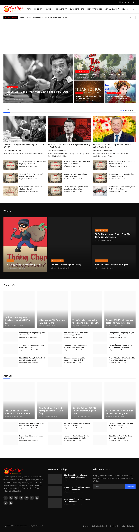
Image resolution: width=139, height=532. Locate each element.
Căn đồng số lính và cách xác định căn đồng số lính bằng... (75, 476)
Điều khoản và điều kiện (99, 526)
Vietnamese (124, 2)
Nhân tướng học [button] (95, 9)
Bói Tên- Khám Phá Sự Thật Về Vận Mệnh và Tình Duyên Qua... (32, 425)
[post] (38, 78)
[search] (134, 9)
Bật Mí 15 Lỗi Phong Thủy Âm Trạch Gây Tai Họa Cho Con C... (32, 359)
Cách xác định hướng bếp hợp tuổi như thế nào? (32, 334)
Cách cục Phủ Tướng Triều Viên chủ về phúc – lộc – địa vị (32, 188)
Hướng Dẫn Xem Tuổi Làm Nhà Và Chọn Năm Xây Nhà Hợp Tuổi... (76, 437)
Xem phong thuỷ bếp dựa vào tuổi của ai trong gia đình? (76, 334)
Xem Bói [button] (126, 9)
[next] (134, 17)
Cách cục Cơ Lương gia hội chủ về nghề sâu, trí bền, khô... (121, 176)
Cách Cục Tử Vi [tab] (130, 110)
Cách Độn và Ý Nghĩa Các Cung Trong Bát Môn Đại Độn (120, 437)
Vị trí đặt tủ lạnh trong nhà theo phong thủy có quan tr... (85, 321)
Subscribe (130, 487)
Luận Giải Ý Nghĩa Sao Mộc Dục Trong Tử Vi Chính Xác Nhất (120, 97)
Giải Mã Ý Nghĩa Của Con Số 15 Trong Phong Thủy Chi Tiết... (120, 347)
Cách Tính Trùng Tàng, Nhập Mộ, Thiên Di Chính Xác (121, 425)
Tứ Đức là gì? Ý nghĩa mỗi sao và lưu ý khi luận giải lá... (31, 176)
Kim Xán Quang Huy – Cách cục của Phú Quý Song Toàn (122, 188)
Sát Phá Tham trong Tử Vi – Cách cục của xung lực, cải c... (76, 188)
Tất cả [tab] (122, 110)
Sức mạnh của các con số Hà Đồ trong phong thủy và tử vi (76, 359)
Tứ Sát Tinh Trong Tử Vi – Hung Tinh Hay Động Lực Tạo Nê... (32, 163)
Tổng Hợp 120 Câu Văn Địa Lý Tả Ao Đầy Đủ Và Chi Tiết (32, 347)
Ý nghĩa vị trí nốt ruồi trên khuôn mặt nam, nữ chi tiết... (77, 488)
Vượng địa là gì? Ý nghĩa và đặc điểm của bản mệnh (75, 176)
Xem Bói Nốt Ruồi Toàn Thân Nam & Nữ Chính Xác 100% (77, 425)
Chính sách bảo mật (117, 526)
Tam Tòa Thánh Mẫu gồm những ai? (113, 265)
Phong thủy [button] (62, 9)
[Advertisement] (69, 35)
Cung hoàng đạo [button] (78, 9)
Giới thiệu (130, 526)
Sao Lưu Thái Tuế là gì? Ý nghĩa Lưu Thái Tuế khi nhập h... (77, 163)
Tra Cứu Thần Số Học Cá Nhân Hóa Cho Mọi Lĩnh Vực (88, 97)
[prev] (130, 17)
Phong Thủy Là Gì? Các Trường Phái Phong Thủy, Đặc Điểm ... (122, 359)
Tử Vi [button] (30, 9)
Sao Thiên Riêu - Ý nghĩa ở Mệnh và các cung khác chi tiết (102, 75)
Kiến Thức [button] (39, 9)
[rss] (11, 503)
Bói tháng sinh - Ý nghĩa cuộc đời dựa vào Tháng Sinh (119, 412)
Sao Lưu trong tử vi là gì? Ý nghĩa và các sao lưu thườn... (122, 163)
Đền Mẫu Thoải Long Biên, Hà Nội (68, 265)
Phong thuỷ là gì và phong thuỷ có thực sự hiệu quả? (121, 334)
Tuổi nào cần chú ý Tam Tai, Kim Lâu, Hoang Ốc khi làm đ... (18, 320)
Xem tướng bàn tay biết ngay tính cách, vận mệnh (77, 500)
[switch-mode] (134, 2)
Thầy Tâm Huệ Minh (13, 99)
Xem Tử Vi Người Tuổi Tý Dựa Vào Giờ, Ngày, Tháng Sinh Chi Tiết (43, 17)
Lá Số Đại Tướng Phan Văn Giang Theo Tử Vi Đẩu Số (23, 146)
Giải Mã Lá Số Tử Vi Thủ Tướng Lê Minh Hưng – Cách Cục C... (68, 146)
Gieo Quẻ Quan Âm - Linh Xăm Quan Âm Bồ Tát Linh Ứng (51, 411)
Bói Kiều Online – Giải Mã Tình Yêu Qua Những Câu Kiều (84, 411)
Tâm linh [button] (50, 9)
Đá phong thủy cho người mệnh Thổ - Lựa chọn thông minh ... (75, 347)
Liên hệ (85, 526)
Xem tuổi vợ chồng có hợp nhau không (31, 437)
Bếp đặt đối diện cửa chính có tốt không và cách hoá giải (119, 321)
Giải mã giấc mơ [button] (112, 9)
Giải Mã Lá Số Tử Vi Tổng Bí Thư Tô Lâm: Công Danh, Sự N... (114, 146)
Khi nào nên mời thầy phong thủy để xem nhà (52, 321)
